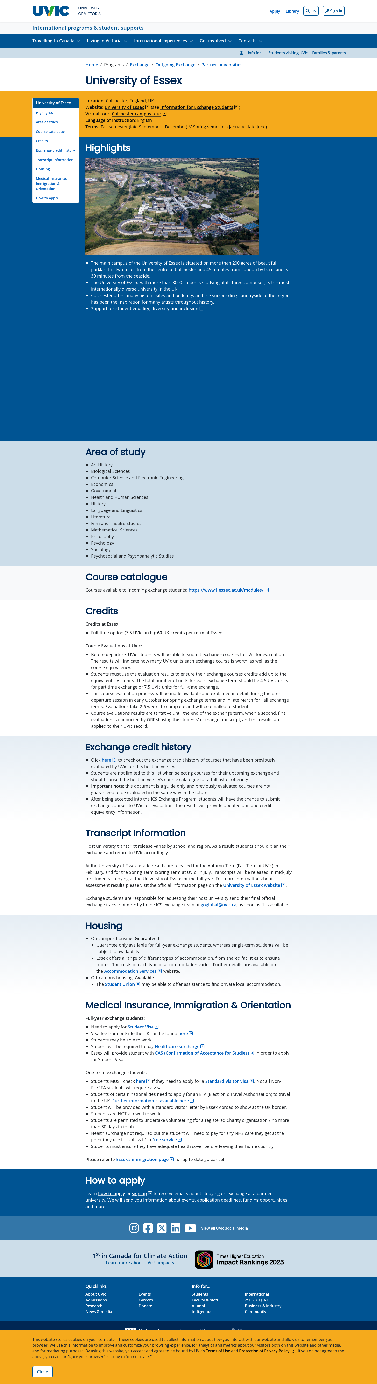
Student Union (120, 984)
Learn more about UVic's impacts (140, 1262)
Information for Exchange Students (196, 107)
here (106, 760)
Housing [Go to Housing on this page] (43, 169)
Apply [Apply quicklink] (275, 11)
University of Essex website (251, 885)
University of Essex (124, 107)
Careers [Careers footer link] (146, 1300)
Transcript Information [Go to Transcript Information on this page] (54, 159)
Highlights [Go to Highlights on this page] (44, 112)
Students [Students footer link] (200, 1294)
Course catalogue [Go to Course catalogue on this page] (50, 131)
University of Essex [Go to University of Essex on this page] (53, 102)
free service (164, 1140)
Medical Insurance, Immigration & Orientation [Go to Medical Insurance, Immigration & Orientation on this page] (51, 183)
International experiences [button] (160, 40)
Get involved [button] (213, 40)
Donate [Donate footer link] (145, 1305)
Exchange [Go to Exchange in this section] (139, 65)
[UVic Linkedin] (175, 1228)
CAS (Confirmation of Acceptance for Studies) (202, 1053)
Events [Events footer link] (145, 1294)
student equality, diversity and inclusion (156, 308)
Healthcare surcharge (177, 1046)
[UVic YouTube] (191, 1228)
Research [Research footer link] (93, 1305)
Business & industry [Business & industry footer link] (263, 1305)
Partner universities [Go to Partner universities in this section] (221, 65)
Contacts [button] (247, 40)
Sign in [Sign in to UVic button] (333, 11)
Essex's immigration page (142, 1159)
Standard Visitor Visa (227, 1081)
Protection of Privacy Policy (264, 1351)
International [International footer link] (257, 1294)
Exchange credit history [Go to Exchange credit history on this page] (55, 150)
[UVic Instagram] (134, 1228)
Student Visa (141, 1027)
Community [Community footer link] (255, 1311)
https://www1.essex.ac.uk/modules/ (226, 590)
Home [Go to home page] (91, 65)
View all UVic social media (224, 1228)
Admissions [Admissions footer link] (96, 1300)
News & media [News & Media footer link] (98, 1311)
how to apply (111, 1193)
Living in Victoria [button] (104, 40)
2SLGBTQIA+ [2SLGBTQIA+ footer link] (256, 1300)
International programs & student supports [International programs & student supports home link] (88, 27)
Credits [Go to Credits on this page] (42, 141)
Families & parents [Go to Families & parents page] (329, 53)
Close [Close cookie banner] (42, 1372)
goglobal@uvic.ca (218, 905)
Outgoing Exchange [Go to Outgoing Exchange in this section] (175, 65)
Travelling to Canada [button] (53, 40)
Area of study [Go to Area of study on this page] (47, 122)
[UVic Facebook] (148, 1228)
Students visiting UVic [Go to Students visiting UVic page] (288, 53)
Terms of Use (218, 1351)
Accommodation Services (130, 971)
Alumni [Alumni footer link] (198, 1305)
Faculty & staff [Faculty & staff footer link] (205, 1300)
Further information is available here (150, 1101)
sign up (139, 1193)
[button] (311, 11)
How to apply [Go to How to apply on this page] (47, 198)
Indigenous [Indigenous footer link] (202, 1311)
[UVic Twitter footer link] (161, 1228)
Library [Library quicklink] (292, 11)
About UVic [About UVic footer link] (95, 1294)
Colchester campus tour (136, 114)
